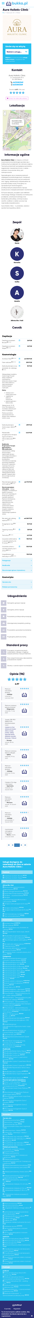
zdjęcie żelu (10, 1220)
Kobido (8, 979)
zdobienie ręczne (12, 1226)
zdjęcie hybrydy (11, 1218)
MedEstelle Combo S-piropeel (16, 1053)
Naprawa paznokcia (13, 1206)
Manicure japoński (12, 1243)
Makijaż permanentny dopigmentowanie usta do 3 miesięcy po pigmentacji (17, 1161)
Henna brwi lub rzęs (12, 1124)
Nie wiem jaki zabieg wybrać (16, 944)
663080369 (18, 82)
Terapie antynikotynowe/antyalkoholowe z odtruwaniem (14, 900)
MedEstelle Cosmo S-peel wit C (17, 1065)
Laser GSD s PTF (11, 987)
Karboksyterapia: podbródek (16, 966)
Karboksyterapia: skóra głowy (16, 971)
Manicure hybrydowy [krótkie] (16, 1241)
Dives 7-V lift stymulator (14, 1082)
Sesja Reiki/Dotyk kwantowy (16, 893)
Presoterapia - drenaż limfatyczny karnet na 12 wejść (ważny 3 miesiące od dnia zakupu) (16, 1010)
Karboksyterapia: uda (13, 977)
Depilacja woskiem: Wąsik (14, 878)
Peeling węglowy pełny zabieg (16, 991)
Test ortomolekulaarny (13, 916)
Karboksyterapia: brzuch (14, 962)
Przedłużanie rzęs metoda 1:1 (16, 1137)
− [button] (4, 114)
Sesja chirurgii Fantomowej (15, 891)
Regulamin (17, 1309)
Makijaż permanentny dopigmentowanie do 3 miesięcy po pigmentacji (15, 1155)
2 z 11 (17, 845)
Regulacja (9, 1141)
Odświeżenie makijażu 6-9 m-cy (17, 1188)
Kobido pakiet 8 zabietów (16, 983)
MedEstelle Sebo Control (15, 1071)
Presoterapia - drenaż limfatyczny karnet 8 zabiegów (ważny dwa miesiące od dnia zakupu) (17, 1004)
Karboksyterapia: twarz (14, 975)
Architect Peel (11, 923)
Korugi (8, 985)
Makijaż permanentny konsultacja (17, 1165)
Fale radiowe (10, 925)
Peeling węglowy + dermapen (16, 989)
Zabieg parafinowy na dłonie (15, 1216)
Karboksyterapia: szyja (13, 973)
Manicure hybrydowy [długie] (16, 1239)
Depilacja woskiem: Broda (15, 876)
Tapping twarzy (11, 946)
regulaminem (5, 1316)
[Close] (32, 1315)
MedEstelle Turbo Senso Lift (15, 1078)
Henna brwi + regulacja (13, 1122)
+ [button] (4, 112)
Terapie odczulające (13, 908)
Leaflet (29, 149)
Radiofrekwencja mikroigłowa (16, 1018)
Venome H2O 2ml (12, 1034)
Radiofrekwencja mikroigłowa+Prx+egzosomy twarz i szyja (16, 1026)
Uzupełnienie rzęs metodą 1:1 (16, 1143)
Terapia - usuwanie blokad (15, 895)
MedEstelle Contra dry (14, 1055)
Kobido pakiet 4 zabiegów (16, 981)
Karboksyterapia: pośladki (15, 969)
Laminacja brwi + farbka (14, 1130)
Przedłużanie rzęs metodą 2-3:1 (16, 1139)
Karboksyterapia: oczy (13, 964)
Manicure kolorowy (12, 1204)
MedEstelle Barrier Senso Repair (17, 1051)
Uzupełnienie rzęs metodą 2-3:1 (16, 1145)
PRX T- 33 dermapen (13, 1014)
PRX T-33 (9, 1016)
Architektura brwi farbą (13, 1120)
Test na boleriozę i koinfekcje (16, 914)
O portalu (7, 1309)
